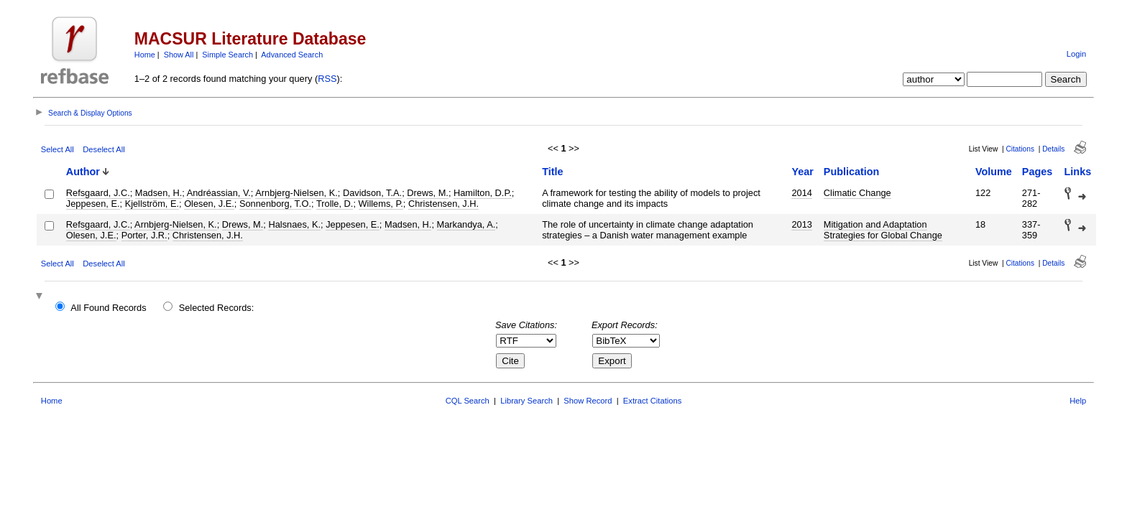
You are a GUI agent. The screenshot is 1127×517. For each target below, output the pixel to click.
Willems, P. (381, 203)
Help (1078, 400)
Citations (1020, 149)
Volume (993, 171)
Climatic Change (857, 192)
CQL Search (467, 400)
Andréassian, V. (219, 192)
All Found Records (108, 307)
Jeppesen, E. (93, 203)
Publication (852, 171)
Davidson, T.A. (372, 192)
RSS (327, 78)
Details (1053, 149)
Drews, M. (427, 192)
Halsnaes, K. (294, 224)
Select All (57, 149)
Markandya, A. (466, 224)
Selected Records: (216, 307)
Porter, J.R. (144, 235)
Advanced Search (292, 54)
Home (144, 54)
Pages (1037, 171)
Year (802, 171)
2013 (801, 224)
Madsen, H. (158, 192)
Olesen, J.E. (209, 203)
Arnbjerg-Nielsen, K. (296, 192)
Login (1076, 54)
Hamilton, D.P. (483, 192)
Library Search (526, 400)
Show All (179, 54)
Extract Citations (652, 400)
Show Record (588, 400)
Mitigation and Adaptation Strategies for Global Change (883, 230)
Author (83, 171)
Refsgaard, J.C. (98, 192)
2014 (801, 192)
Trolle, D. (334, 203)
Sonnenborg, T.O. (275, 203)
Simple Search (227, 54)
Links (1078, 171)
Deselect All (103, 149)
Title (552, 171)
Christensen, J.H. (443, 203)
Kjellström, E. (152, 203)
